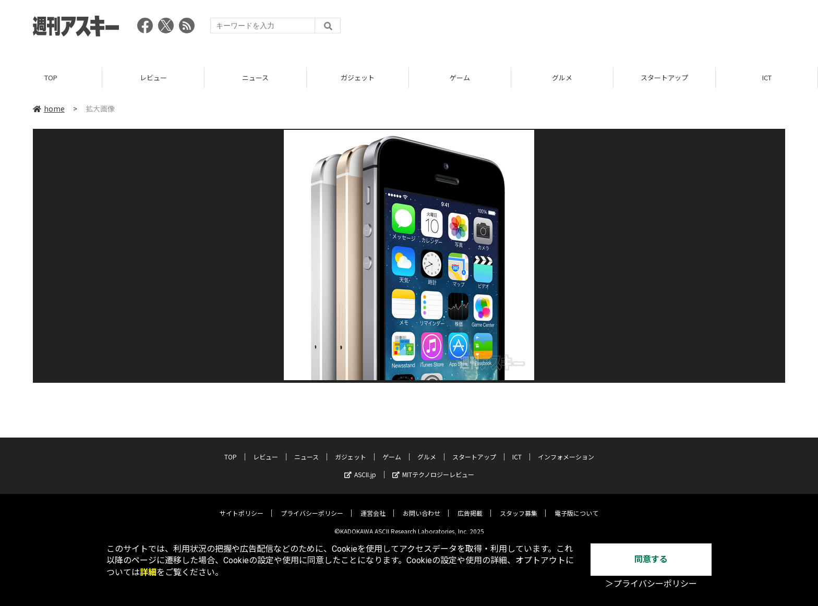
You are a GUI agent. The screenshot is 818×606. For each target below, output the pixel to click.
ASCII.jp (360, 467)
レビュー (153, 78)
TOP (50, 78)
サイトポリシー (241, 505)
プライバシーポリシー (312, 505)
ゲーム (460, 78)
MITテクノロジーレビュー (433, 467)
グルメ (562, 78)
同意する (651, 559)
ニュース (255, 78)
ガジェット (358, 78)
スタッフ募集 (518, 505)
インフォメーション (566, 449)
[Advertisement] (595, 28)
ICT (767, 78)
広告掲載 (470, 505)
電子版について (576, 505)
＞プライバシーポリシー (651, 584)
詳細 (148, 572)
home (49, 109)
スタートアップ (664, 78)
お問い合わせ (421, 505)
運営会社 (373, 505)
